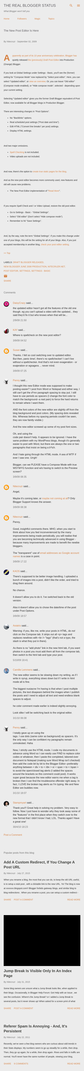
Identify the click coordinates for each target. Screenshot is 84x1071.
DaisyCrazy (19, 303)
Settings (24, 271)
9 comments (21, 1063)
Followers (22, 18)
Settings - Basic (40, 271)
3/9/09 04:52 (20, 340)
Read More (54, 191)
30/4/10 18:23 (20, 827)
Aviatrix (17, 625)
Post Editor (11, 271)
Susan (16, 350)
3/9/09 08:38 (20, 507)
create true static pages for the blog (49, 171)
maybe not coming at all (55, 498)
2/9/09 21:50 (20, 320)
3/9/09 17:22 (20, 561)
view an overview (37, 81)
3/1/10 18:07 (20, 793)
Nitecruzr (18, 486)
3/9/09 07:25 (20, 371)
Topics (51, 18)
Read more (73, 899)
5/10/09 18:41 (20, 660)
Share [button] (7, 281)
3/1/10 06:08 (20, 718)
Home (6, 18)
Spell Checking (17, 152)
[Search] (71, 5)
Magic (37, 18)
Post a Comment (13, 835)
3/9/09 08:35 (20, 476)
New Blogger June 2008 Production (25, 266)
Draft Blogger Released (28, 262)
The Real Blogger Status (30, 5)
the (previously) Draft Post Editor (43, 60)
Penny (16, 380)
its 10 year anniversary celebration (47, 55)
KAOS (16, 571)
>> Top (7, 253)
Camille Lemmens (23, 669)
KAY (15, 330)
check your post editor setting (55, 244)
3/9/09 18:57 (20, 616)
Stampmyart (19, 802)
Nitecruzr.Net (56, 266)
